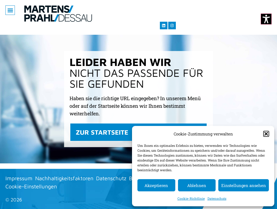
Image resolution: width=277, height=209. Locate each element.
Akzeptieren (156, 185)
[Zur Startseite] (58, 13)
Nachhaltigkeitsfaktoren (64, 178)
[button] (266, 134)
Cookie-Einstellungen (31, 186)
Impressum (18, 178)
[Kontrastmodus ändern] (266, 19)
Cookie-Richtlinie (191, 198)
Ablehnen (196, 185)
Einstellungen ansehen (243, 185)
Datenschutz (216, 198)
